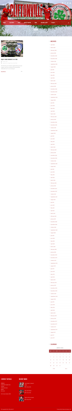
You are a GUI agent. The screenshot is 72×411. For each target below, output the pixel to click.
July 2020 (52, 235)
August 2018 (53, 299)
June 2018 (53, 304)
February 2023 (53, 149)
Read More (3, 71)
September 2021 (54, 196)
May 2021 (53, 208)
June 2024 (53, 105)
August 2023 (53, 133)
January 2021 (53, 219)
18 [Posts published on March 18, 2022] (63, 359)
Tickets (53, 22)
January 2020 (53, 252)
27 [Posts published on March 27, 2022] (69, 362)
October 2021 (53, 194)
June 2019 (53, 271)
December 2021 (54, 188)
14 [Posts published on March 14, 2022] (50, 359)
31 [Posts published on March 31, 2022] (59, 365)
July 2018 (52, 302)
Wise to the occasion (29, 397)
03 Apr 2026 (28, 387)
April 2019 (53, 277)
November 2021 (54, 191)
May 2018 (53, 307)
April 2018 (53, 310)
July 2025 (52, 69)
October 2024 (53, 94)
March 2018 (53, 313)
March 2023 (53, 147)
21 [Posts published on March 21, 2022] (50, 362)
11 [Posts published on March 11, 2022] (63, 357)
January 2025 (53, 86)
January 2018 (53, 318)
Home (4, 22)
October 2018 (53, 293)
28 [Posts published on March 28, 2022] (50, 365)
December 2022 (54, 155)
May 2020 (53, 241)
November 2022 (54, 158)
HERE (10, 393)
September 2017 (54, 329)
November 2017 (54, 324)
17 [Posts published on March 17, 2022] (59, 359)
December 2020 (54, 221)
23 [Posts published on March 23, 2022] (56, 362)
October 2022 (53, 161)
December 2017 (54, 321)
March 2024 (53, 114)
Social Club (15, 63)
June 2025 (53, 72)
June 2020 (53, 238)
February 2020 (53, 249)
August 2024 (53, 100)
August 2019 (53, 266)
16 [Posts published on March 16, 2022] (56, 359)
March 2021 (53, 213)
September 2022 (54, 163)
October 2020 (53, 227)
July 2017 (52, 335)
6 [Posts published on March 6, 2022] (69, 354)
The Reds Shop (44, 22)
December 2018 (54, 288)
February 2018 (53, 315)
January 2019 (53, 285)
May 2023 (53, 141)
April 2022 (53, 177)
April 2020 (53, 243)
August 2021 (53, 199)
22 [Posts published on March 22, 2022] (53, 362)
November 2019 (54, 257)
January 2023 (53, 152)
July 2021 (52, 202)
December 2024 (54, 89)
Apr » (66, 368)
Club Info (11, 22)
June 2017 (53, 337)
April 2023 (53, 144)
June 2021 (53, 205)
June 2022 (53, 172)
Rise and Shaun (28, 390)
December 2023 (54, 122)
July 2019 (52, 268)
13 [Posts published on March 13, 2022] (69, 357)
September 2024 (54, 97)
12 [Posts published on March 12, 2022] (66, 357)
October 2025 (53, 61)
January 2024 (53, 119)
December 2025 (54, 55)
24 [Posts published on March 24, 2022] (59, 362)
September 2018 (54, 296)
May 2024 (53, 108)
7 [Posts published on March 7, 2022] (50, 357)
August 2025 (53, 66)
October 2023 (53, 127)
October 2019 (53, 260)
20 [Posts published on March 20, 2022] (69, 359)
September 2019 (54, 263)
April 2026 (53, 44)
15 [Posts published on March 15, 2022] (53, 359)
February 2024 (53, 116)
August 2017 (53, 332)
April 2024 (53, 111)
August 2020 (53, 232)
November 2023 (54, 125)
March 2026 (53, 47)
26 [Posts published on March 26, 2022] (66, 362)
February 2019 (53, 282)
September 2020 (54, 230)
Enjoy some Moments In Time (9, 59)
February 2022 (53, 183)
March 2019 (53, 279)
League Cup (10, 63)
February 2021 (53, 216)
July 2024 (52, 102)
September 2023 (54, 130)
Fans (36, 22)
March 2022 (53, 180)
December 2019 (54, 255)
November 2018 (54, 290)
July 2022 (52, 169)
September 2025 (54, 64)
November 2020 (54, 224)
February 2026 (53, 50)
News (19, 22)
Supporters (5, 63)
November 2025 (54, 58)
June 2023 (53, 138)
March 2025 (53, 80)
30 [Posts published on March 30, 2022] (56, 365)
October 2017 (53, 326)
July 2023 (52, 136)
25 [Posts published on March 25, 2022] (63, 362)
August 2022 (53, 166)
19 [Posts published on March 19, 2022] (66, 359)
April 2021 (53, 210)
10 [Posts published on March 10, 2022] (59, 357)
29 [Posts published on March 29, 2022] (53, 365)
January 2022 (53, 185)
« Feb (54, 368)
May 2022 (53, 174)
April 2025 (53, 78)
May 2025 (53, 75)
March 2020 (53, 246)
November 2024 (54, 91)
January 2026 (53, 53)
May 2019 (53, 274)
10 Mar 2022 (5, 61)
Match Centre (27, 22)
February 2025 (53, 83)
